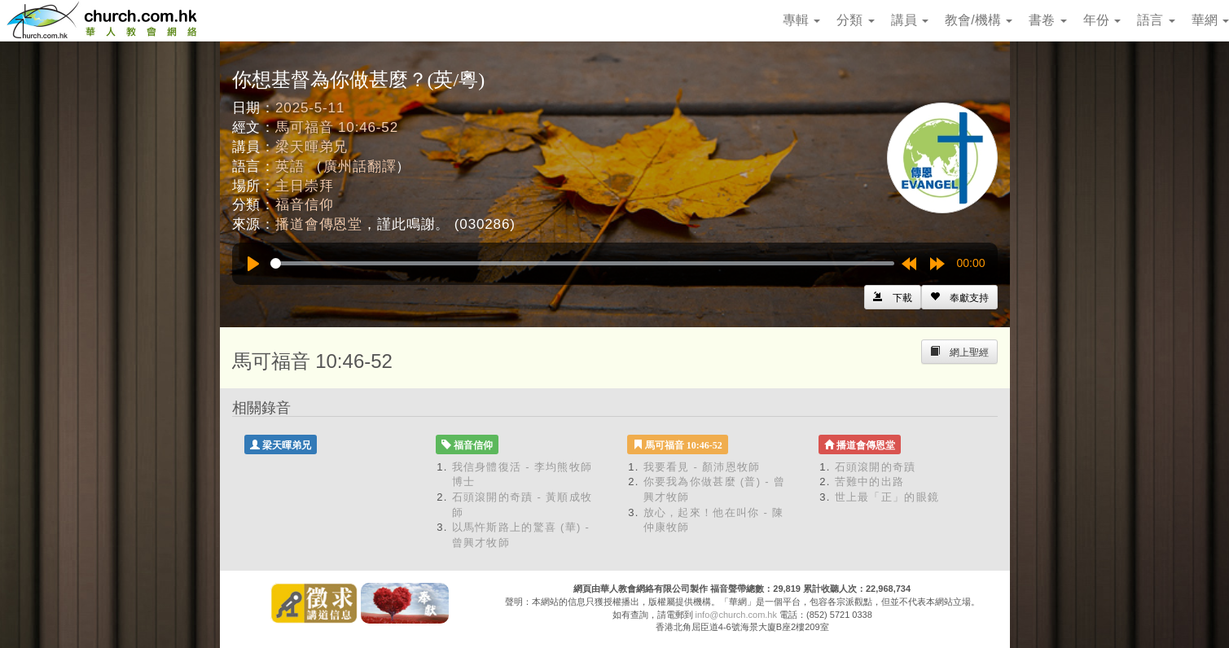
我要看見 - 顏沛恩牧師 (702, 467)
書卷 (1047, 20)
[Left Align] (959, 297)
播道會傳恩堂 (318, 224)
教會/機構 (978, 20)
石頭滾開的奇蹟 (875, 467)
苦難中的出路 (870, 481)
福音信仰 (304, 204)
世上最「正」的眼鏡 (887, 497)
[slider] (582, 263)
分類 (855, 20)
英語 (290, 166)
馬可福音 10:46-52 (336, 127)
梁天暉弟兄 (311, 147)
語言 (1155, 20)
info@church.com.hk (736, 615)
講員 (909, 20)
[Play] (253, 264)
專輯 (801, 20)
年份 (1102, 20)
